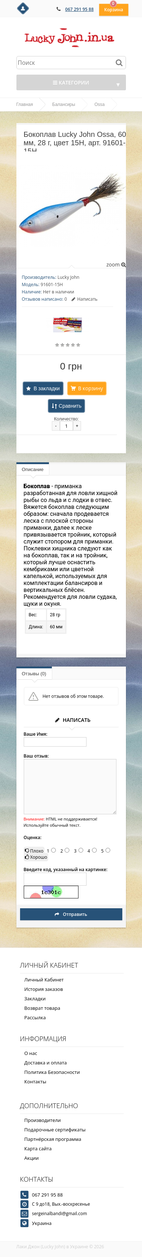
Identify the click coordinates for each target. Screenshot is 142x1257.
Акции (31, 1158)
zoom (116, 264)
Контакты (35, 1081)
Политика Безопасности (52, 1072)
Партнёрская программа (52, 1139)
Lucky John (68, 277)
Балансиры (63, 104)
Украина (42, 1223)
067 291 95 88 (79, 9)
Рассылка (35, 1017)
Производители (42, 1120)
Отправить (71, 914)
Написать (84, 299)
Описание (33, 469)
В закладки (47, 388)
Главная (24, 104)
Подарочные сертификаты (55, 1129)
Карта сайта (38, 1148)
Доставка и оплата (45, 1062)
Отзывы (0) (34, 673)
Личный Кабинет (44, 979)
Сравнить (70, 406)
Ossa (100, 104)
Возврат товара (42, 1008)
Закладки (35, 998)
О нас (30, 1053)
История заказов (43, 989)
